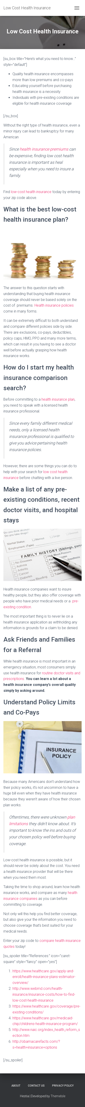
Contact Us (36, 1085)
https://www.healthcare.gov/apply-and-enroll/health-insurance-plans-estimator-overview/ (43, 977)
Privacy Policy (63, 1085)
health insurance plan (58, 399)
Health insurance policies (54, 305)
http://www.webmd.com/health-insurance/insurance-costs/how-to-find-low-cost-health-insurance (43, 994)
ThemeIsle (58, 1096)
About (15, 1085)
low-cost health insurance (31, 192)
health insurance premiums (44, 149)
